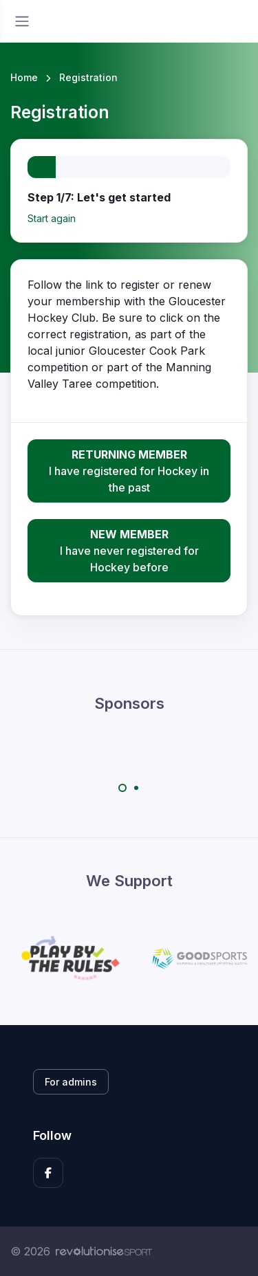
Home (24, 77)
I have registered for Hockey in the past (129, 470)
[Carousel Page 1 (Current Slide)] (122, 788)
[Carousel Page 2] (136, 788)
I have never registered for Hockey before (129, 550)
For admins (71, 1082)
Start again (52, 218)
